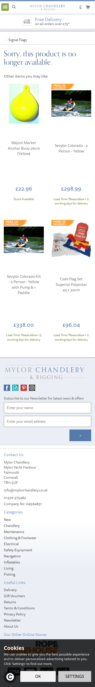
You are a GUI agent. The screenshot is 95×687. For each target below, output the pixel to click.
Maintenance (14, 531)
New (7, 519)
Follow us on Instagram (32, 388)
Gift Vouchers (14, 595)
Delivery (10, 589)
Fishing (9, 574)
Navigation (12, 556)
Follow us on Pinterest (24, 388)
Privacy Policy (15, 614)
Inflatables (12, 562)
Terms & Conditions (19, 608)
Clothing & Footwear (20, 537)
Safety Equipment (18, 550)
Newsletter (12, 620)
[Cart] (88, 6)
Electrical (11, 543)
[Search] (14, 7)
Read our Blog (15, 388)
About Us (11, 626)
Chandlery (12, 525)
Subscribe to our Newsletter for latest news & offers (44, 398)
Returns (10, 602)
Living (8, 568)
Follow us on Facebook (7, 388)
